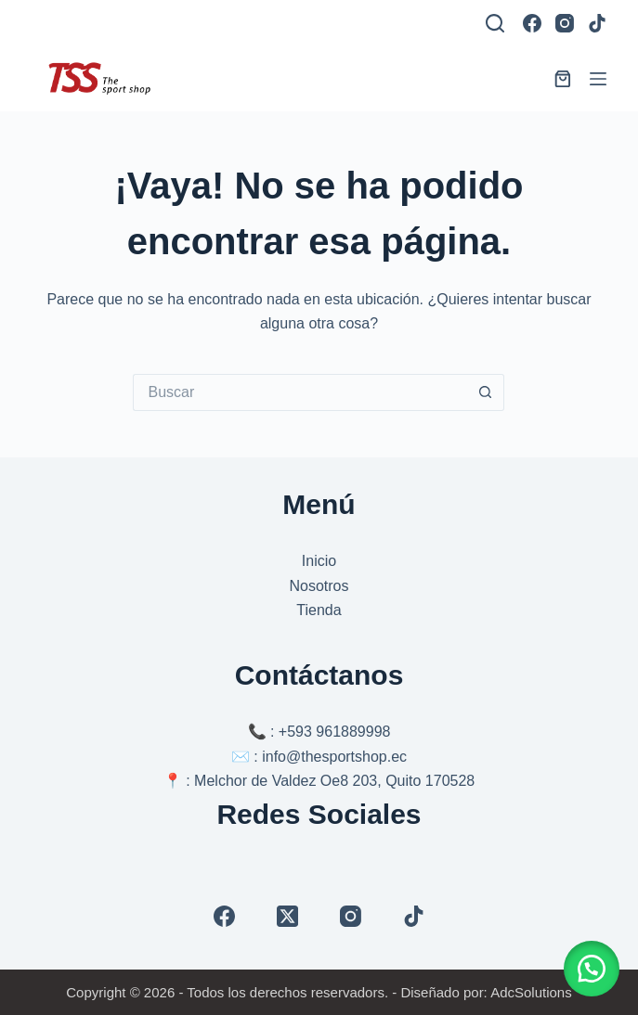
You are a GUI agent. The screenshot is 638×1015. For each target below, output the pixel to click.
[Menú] (598, 79)
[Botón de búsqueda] (485, 392)
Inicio (319, 561)
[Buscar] (495, 23)
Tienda (318, 610)
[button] (591, 968)
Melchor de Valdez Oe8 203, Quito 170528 (334, 781)
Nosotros (318, 586)
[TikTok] (597, 23)
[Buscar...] (300, 392)
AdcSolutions (531, 992)
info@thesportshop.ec (334, 756)
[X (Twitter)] (287, 916)
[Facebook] (532, 23)
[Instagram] (564, 23)
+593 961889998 (335, 731)
